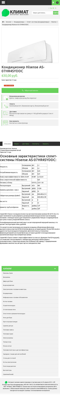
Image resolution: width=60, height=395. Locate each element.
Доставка (25, 144)
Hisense (53, 22)
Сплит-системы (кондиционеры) (38, 22)
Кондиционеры (19, 22)
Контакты (35, 144)
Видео (16, 144)
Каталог (9, 22)
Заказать (46, 144)
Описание (7, 144)
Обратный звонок (30, 90)
